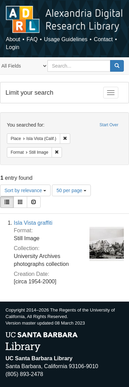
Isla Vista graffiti (33, 223)
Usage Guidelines (65, 39)
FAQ (31, 39)
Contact (103, 39)
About (13, 39)
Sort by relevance (25, 190)
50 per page (71, 190)
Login (12, 47)
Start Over (108, 124)
